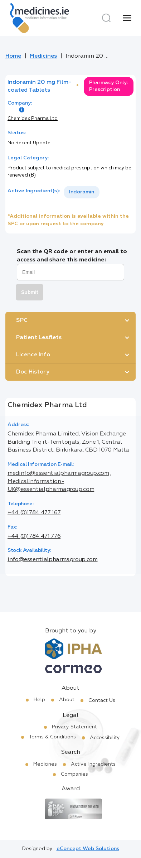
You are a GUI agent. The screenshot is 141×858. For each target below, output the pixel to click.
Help (39, 699)
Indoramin (81, 191)
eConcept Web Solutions (88, 848)
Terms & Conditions (52, 736)
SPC (22, 320)
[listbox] (81, 192)
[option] (81, 192)
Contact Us (101, 700)
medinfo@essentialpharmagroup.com (58, 473)
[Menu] (127, 17)
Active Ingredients (93, 764)
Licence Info (33, 355)
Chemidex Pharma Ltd (33, 118)
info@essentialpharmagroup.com (53, 560)
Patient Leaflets (39, 338)
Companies (74, 774)
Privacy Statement (74, 726)
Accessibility (105, 737)
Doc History (32, 372)
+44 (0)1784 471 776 (34, 536)
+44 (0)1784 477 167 (34, 513)
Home (13, 56)
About (66, 699)
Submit (29, 292)
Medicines (43, 56)
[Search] (106, 17)
